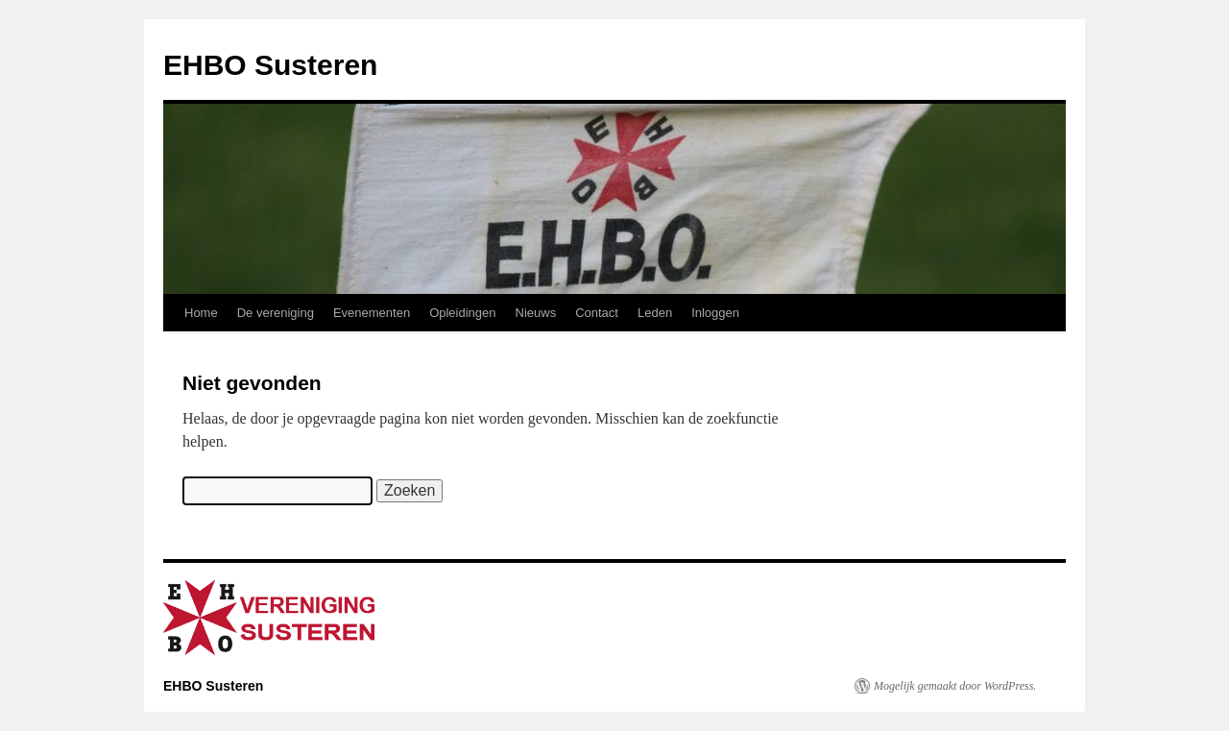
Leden (655, 312)
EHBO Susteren (270, 65)
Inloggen (715, 312)
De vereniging (275, 312)
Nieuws (536, 312)
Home (201, 312)
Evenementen (371, 312)
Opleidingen (462, 312)
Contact (596, 312)
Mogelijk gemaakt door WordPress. (955, 686)
